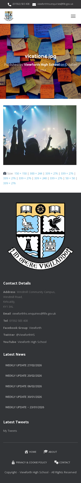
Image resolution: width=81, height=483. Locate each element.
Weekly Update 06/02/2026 (23, 386)
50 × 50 (70, 178)
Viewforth (35, 328)
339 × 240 (40, 178)
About (50, 451)
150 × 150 (20, 173)
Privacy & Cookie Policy (29, 462)
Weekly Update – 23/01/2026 (24, 407)
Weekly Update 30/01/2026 (23, 397)
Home (30, 451)
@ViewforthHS (25, 335)
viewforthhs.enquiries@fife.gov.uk (55, 4)
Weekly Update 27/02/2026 (23, 365)
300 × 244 (36, 173)
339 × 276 (51, 173)
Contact (62, 462)
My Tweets (10, 431)
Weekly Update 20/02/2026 (23, 376)
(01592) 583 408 (21, 4)
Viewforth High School (32, 342)
